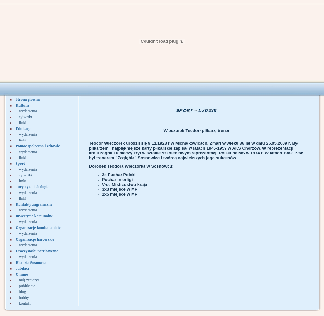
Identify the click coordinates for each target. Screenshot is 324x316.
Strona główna (28, 99)
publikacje (27, 286)
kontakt (25, 303)
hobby (24, 297)
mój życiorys (29, 280)
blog (22, 291)
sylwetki (25, 117)
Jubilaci (22, 268)
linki (22, 122)
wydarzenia (28, 111)
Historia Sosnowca (31, 262)
